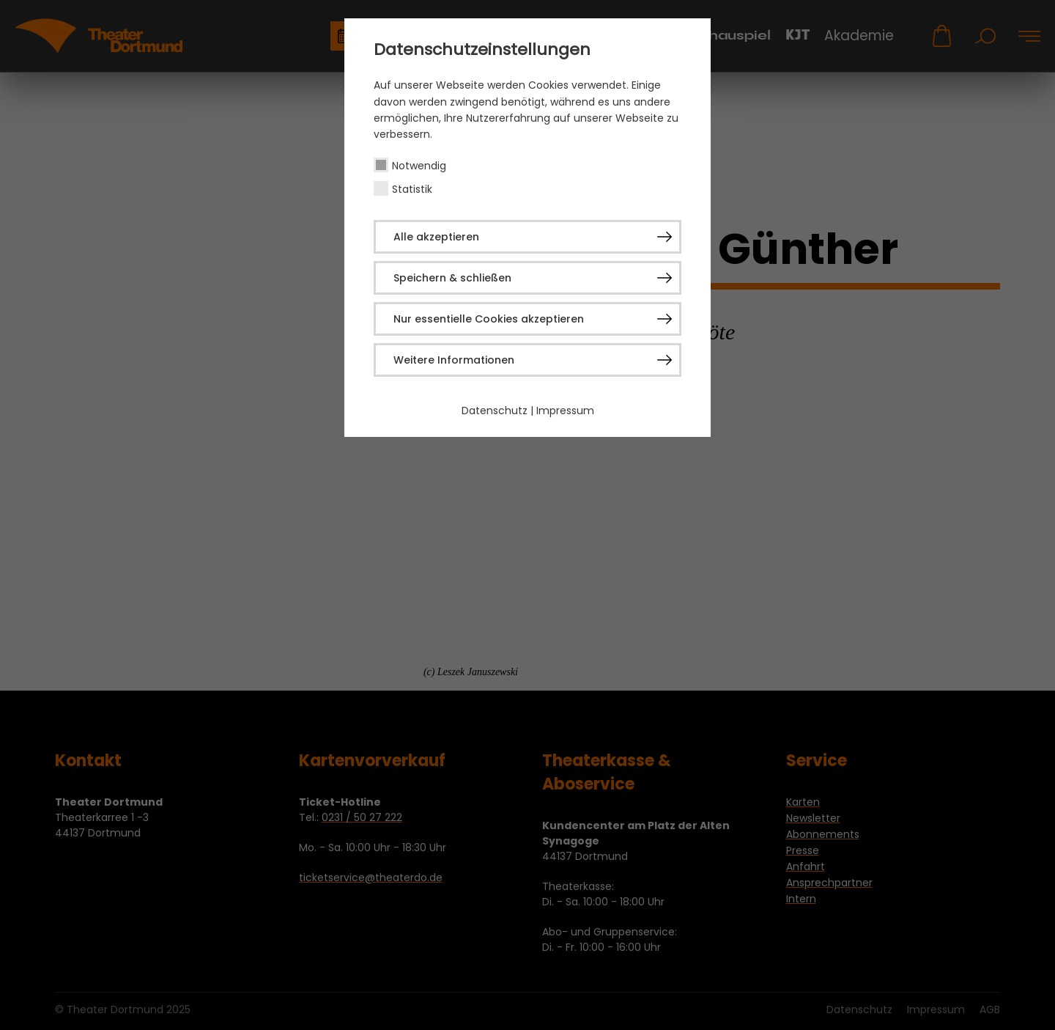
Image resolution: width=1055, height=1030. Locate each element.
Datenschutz (495, 410)
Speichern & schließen (452, 278)
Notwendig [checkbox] (419, 165)
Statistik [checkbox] (412, 189)
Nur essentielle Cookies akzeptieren (488, 319)
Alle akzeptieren (436, 236)
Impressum (565, 410)
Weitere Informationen (453, 360)
